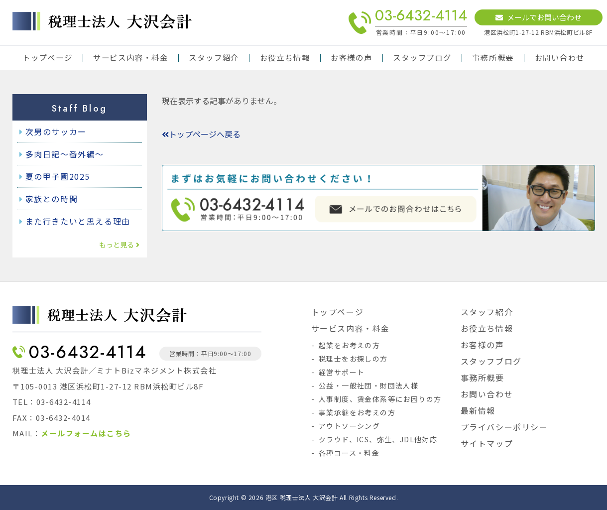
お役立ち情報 (285, 58)
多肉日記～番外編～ (64, 154)
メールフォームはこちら (86, 433)
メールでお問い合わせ (538, 17)
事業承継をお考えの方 (357, 412)
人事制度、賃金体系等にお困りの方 (380, 399)
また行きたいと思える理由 (77, 221)
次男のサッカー (56, 131)
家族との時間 (51, 199)
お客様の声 (351, 58)
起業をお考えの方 (349, 345)
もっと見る (119, 245)
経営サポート (341, 372)
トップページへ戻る (201, 134)
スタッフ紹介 (214, 58)
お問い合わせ (560, 58)
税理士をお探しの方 (353, 359)
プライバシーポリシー (504, 427)
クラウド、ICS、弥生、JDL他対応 (378, 439)
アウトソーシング (349, 426)
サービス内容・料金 (130, 58)
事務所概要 (493, 58)
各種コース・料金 (349, 453)
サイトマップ (487, 443)
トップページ (47, 58)
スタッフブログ (422, 58)
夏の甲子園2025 (57, 176)
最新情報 (478, 410)
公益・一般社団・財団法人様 (368, 385)
